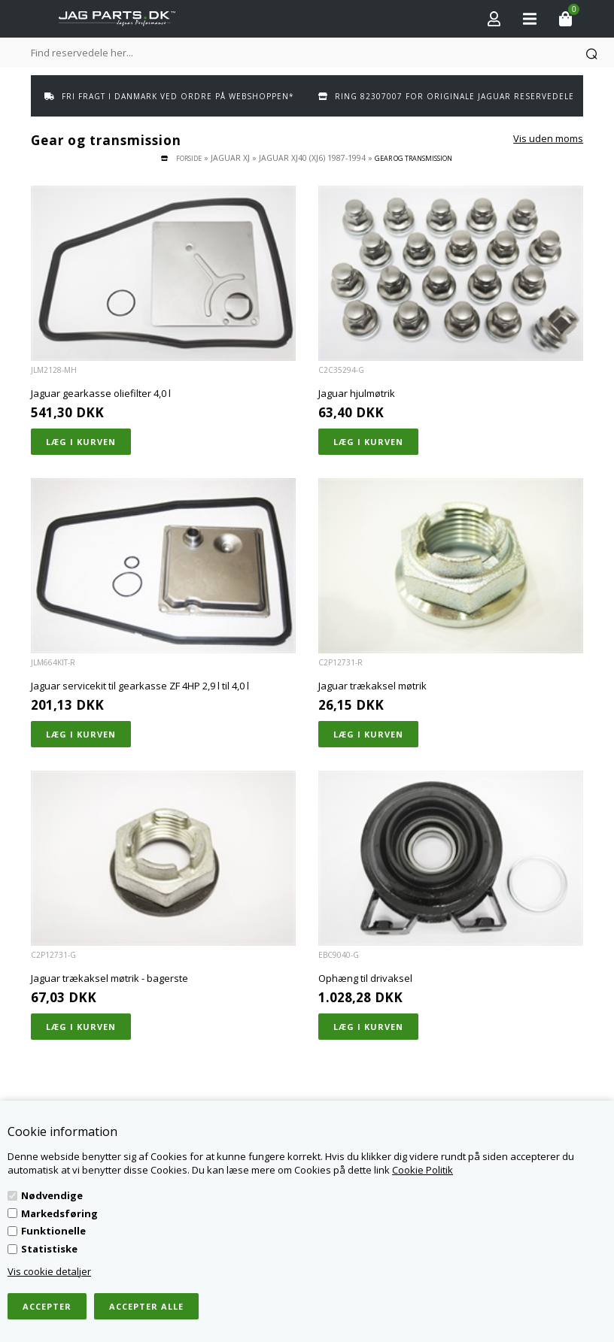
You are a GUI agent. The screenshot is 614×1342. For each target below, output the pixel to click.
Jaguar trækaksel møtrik (372, 685)
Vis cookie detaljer (49, 1271)
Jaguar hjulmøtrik (356, 393)
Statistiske (49, 1249)
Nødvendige (52, 1195)
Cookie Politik (422, 1170)
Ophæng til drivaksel (365, 978)
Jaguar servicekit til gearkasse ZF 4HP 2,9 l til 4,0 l (140, 685)
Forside (189, 158)
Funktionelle (53, 1230)
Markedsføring (59, 1213)
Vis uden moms (548, 138)
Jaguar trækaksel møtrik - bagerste (109, 978)
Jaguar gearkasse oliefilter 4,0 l (101, 393)
